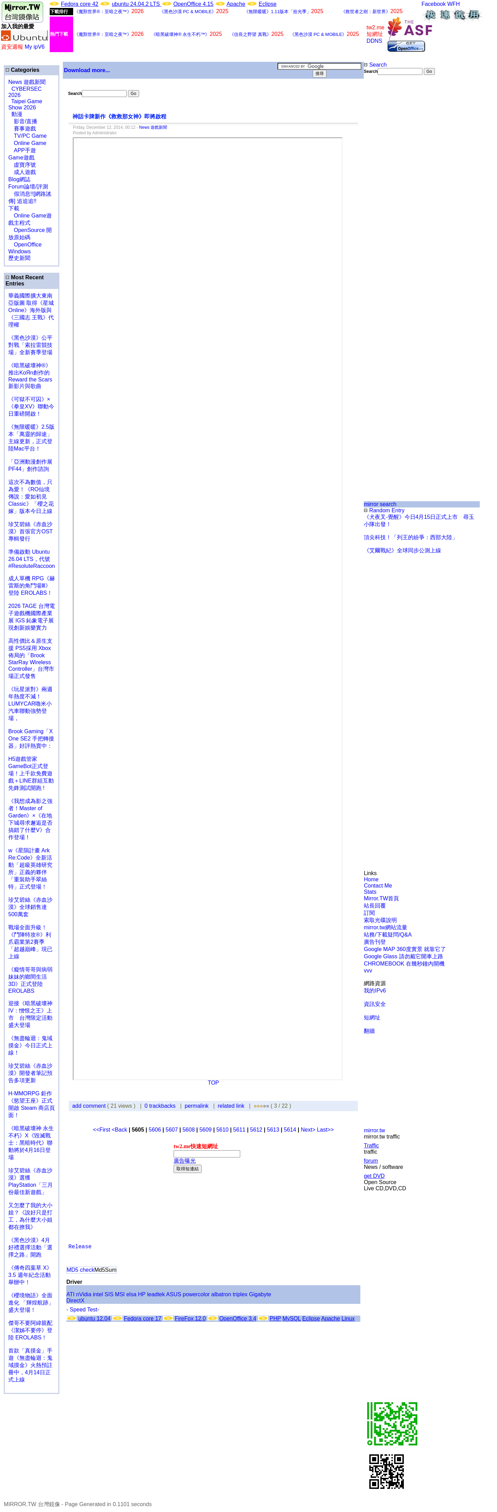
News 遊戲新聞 (27, 82)
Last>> (325, 1130)
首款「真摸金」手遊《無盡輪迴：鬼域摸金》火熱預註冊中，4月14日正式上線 (30, 1365)
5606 (155, 1130)
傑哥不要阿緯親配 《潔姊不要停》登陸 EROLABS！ (30, 1330)
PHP (275, 1318)
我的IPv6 (375, 991)
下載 (13, 208)
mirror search (380, 504)
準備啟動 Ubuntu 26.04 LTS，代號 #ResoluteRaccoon (31, 559)
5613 (273, 1130)
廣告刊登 (375, 942)
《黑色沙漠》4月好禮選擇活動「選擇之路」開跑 (30, 1247)
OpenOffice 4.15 (193, 4)
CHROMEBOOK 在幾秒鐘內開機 (404, 964)
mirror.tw (374, 1130)
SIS (109, 1294)
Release (79, 1247)
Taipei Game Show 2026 (25, 104)
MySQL (291, 1318)
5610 (222, 1130)
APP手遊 (22, 150)
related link (231, 1106)
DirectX (75, 1300)
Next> (309, 1130)
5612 (256, 1130)
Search (375, 65)
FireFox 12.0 (190, 1318)
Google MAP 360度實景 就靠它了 (405, 949)
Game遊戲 (21, 158)
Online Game (27, 143)
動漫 (16, 114)
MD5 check (80, 1270)
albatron (221, 1294)
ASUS (173, 1294)
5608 (189, 1130)
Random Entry (384, 510)
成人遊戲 (22, 172)
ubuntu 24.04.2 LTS (137, 4)
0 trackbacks (160, 1106)
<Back (120, 1130)
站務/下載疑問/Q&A (388, 935)
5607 (172, 1130)
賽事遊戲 (22, 129)
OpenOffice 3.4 (237, 1318)
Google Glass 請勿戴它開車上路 (403, 956)
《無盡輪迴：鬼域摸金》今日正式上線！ (30, 1045)
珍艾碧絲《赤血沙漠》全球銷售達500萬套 (30, 907)
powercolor (196, 1294)
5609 (205, 1130)
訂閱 (369, 913)
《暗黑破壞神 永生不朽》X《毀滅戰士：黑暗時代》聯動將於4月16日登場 (31, 1142)
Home (371, 879)
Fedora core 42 (79, 4)
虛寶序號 (22, 165)
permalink (196, 1106)
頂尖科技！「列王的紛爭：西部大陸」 (411, 537)
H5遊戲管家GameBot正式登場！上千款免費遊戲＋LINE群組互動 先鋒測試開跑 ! (31, 773)
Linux (347, 1318)
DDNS (374, 41)
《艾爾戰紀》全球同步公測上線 (402, 550)
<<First (102, 1130)
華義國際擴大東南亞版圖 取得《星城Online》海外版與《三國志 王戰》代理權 (31, 310)
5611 (239, 1130)
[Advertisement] (386, 190)
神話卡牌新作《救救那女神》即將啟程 (120, 116)
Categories (22, 70)
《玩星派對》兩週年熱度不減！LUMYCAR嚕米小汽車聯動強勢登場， (30, 703)
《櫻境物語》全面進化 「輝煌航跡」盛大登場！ (31, 1302)
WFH (453, 4)
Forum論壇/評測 (28, 187)
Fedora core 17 (143, 1318)
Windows (19, 251)
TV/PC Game (27, 136)
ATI (70, 1294)
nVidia (83, 1294)
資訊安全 (375, 1004)
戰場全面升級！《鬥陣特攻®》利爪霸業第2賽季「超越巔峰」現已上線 (30, 941)
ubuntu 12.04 (94, 1318)
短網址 (372, 1017)
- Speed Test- (82, 1309)
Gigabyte (260, 1294)
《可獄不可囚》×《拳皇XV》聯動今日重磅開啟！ (31, 406)
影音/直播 (22, 121)
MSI (120, 1294)
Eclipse (268, 4)
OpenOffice (25, 245)
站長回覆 (375, 906)
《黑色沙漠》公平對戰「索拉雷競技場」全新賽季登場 (30, 345)
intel (98, 1294)
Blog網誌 (19, 179)
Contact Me (378, 886)
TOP (213, 1083)
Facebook (433, 4)
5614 (290, 1130)
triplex (240, 1294)
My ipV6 (35, 47)
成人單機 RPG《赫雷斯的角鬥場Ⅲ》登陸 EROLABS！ (31, 585)
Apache (235, 4)
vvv (368, 970)
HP (142, 1294)
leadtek (156, 1294)
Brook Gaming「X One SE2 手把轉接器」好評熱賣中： (31, 738)
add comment (89, 1106)
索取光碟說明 (380, 920)
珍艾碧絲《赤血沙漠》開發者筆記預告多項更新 (30, 1073)
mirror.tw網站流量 (385, 927)
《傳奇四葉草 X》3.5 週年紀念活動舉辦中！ (30, 1275)
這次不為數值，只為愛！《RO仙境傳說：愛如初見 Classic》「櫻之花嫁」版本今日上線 (33, 496)
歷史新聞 (19, 258)
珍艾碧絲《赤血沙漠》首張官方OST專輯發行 (30, 531)
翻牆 (369, 1031)
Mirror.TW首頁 (381, 898)
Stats (370, 892)
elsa (131, 1294)
